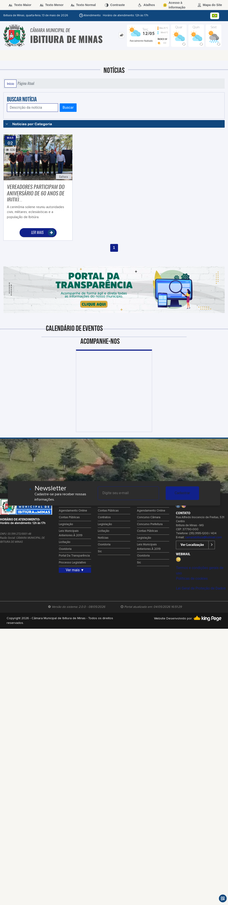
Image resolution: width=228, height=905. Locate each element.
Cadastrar (182, 493)
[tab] (121, 35)
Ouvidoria (65, 549)
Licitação (64, 542)
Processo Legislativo (72, 562)
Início (10, 83)
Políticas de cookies (192, 578)
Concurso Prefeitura (150, 524)
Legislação (66, 524)
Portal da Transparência (74, 555)
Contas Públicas (69, 517)
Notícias (103, 537)
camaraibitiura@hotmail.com (203, 537)
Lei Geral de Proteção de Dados (201, 588)
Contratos (104, 517)
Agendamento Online (73, 510)
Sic (100, 551)
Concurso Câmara (148, 517)
